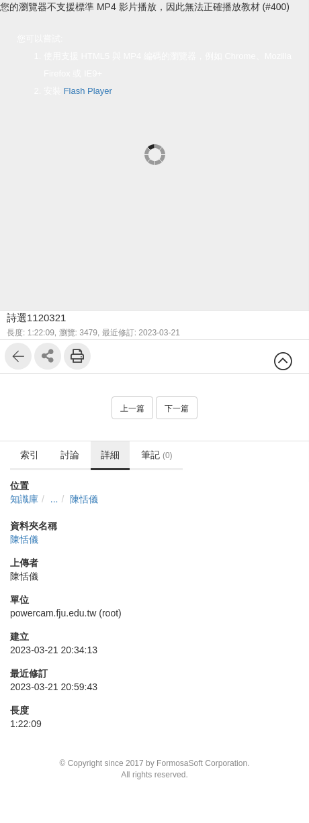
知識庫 (24, 499)
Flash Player (88, 91)
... (54, 499)
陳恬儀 (84, 499)
